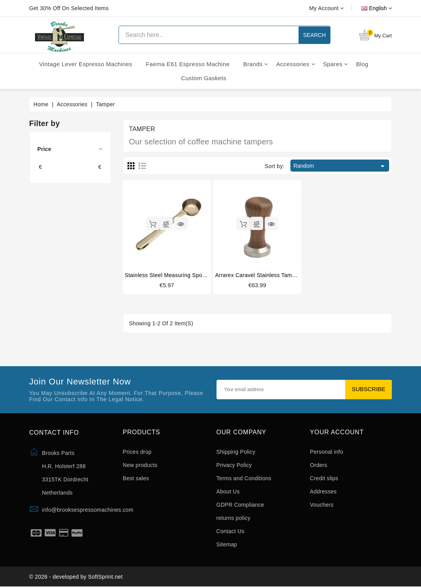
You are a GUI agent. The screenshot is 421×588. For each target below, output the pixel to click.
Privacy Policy (234, 465)
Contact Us (231, 531)
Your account (337, 432)
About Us (228, 492)
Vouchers (322, 505)
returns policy (233, 518)
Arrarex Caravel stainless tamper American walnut (279, 275)
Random (340, 166)
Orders (318, 465)
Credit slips (324, 479)
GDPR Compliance (240, 505)
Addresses (323, 492)
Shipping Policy (236, 452)
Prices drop (137, 452)
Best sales (136, 479)
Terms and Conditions (244, 479)
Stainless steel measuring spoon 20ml (173, 275)
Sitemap (227, 545)
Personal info (326, 452)
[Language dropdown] (368, 8)
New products (140, 465)
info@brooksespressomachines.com (87, 510)
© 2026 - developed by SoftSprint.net (76, 577)
